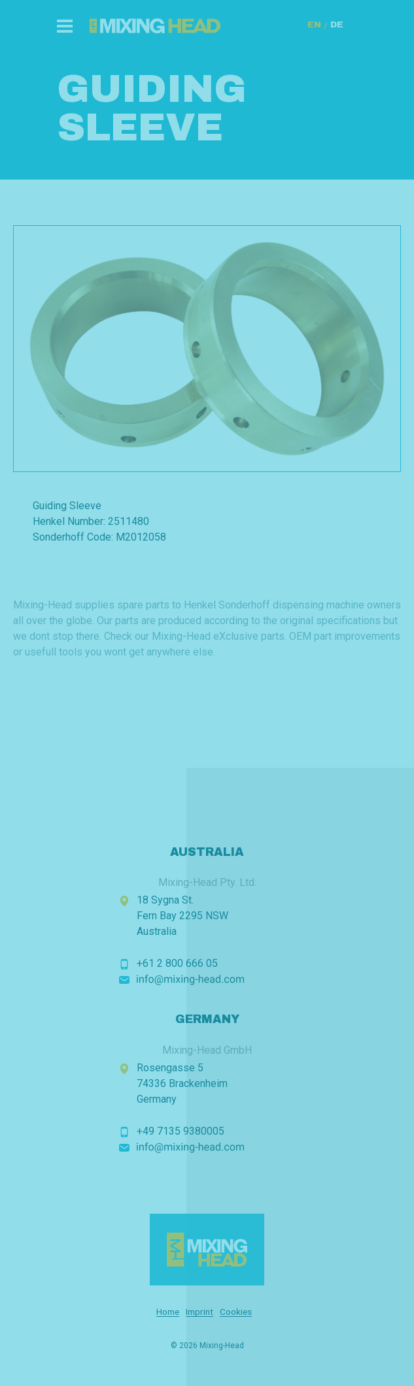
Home (167, 1312)
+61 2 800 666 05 (177, 963)
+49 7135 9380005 (180, 1131)
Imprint (199, 1312)
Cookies (236, 1312)
